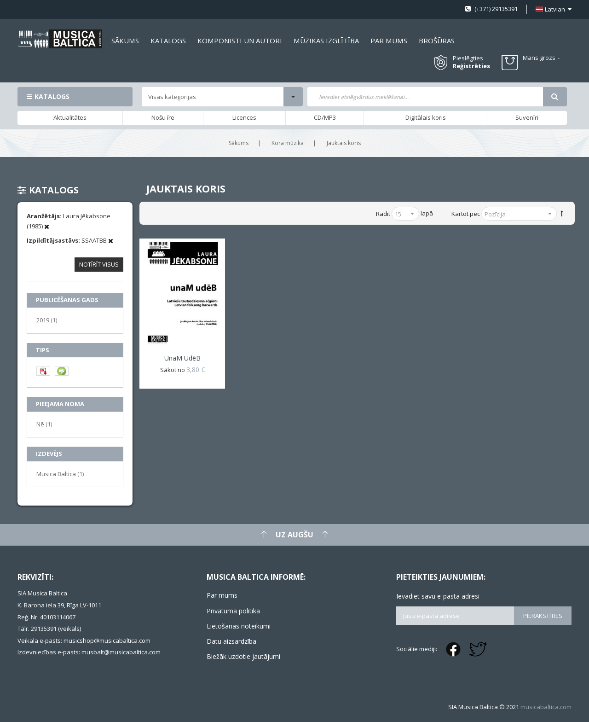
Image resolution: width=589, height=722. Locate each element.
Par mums (222, 595)
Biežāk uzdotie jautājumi (243, 656)
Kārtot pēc (465, 214)
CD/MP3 (325, 117)
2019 (46, 319)
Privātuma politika (233, 610)
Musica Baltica (60, 473)
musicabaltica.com (546, 707)
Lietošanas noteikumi (239, 626)
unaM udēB (182, 358)
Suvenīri (526, 117)
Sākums (238, 143)
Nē (44, 423)
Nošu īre (162, 117)
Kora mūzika (287, 143)
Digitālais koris (425, 117)
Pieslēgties (468, 58)
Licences (244, 117)
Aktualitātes (70, 117)
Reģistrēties (471, 66)
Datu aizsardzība (231, 641)
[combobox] (425, 96)
